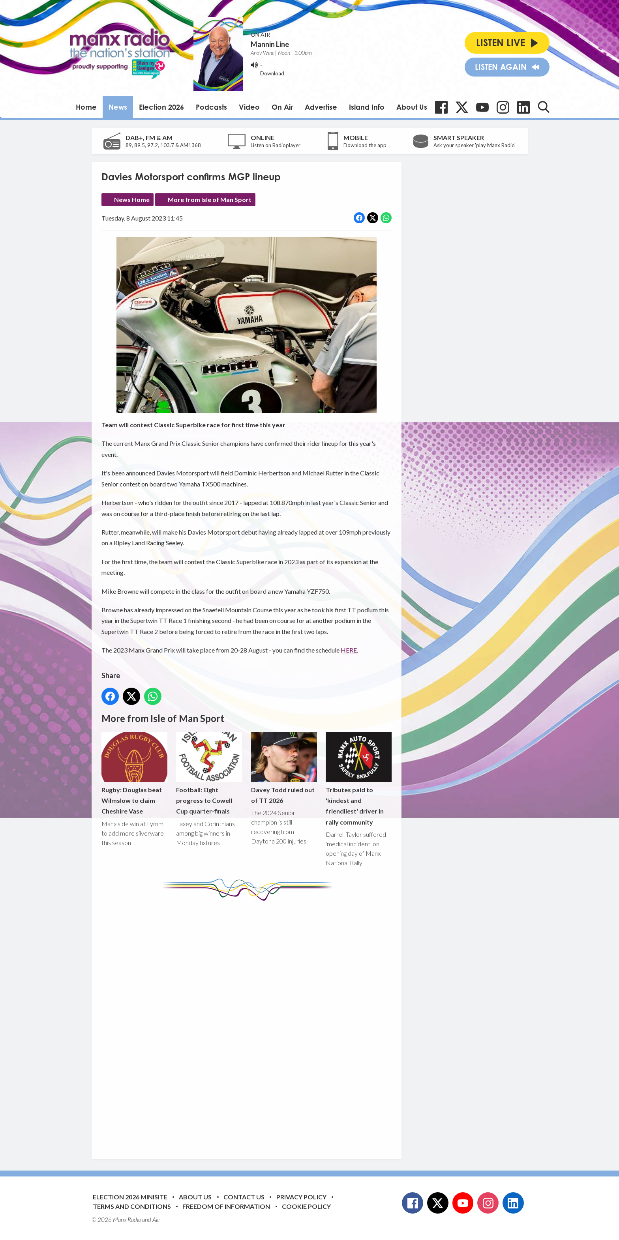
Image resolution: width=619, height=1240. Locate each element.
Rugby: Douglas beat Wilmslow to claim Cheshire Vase (134, 773)
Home (86, 107)
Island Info (367, 107)
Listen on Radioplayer (275, 145)
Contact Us (243, 1197)
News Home (132, 199)
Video (249, 107)
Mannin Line (270, 44)
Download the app (364, 145)
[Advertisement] (249, 1023)
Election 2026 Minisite (130, 1197)
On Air (282, 107)
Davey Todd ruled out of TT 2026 (284, 768)
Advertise (321, 107)
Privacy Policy (301, 1197)
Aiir (156, 1219)
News (118, 107)
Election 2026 (161, 107)
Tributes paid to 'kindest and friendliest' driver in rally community (358, 779)
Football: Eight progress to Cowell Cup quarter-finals (209, 773)
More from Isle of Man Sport (209, 199)
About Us (411, 107)
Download (272, 73)
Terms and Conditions (132, 1206)
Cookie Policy (306, 1206)
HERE (349, 650)
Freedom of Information (226, 1206)
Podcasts (211, 107)
